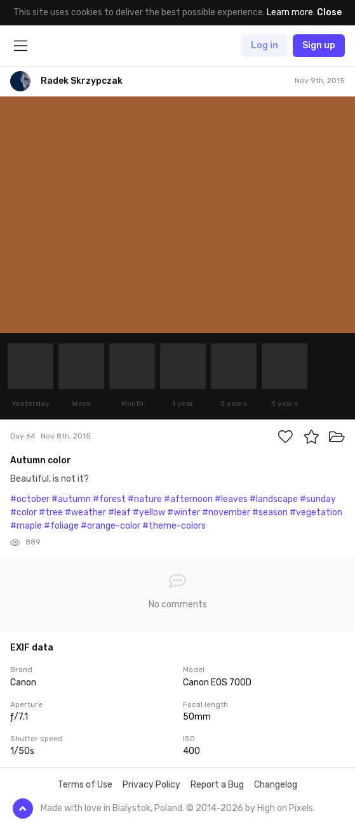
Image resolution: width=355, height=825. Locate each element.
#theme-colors (174, 525)
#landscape (274, 499)
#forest (109, 499)
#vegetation (316, 512)
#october (30, 499)
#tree (51, 512)
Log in (264, 45)
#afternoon (188, 499)
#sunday (318, 499)
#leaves (231, 499)
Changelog (275, 784)
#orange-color (110, 525)
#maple (26, 525)
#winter (183, 512)
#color (23, 512)
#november (226, 512)
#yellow (149, 512)
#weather (85, 512)
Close (329, 12)
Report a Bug (217, 784)
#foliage (61, 525)
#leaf (119, 512)
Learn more (290, 12)
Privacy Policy (151, 784)
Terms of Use (85, 784)
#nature (145, 499)
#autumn (71, 499)
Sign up (318, 45)
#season (270, 512)
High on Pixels (285, 808)
